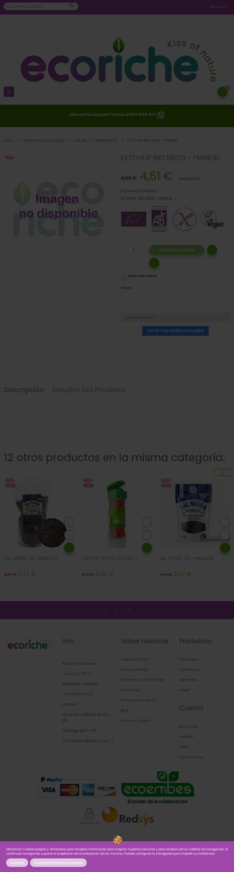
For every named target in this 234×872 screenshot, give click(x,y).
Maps (105, 740)
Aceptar (17, 863)
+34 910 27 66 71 (76, 673)
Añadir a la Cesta (176, 250)
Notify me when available (175, 331)
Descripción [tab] (24, 389)
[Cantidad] (133, 250)
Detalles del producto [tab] (89, 389)
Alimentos (188, 679)
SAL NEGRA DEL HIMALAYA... (31, 558)
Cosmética (189, 669)
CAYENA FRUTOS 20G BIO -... (111, 558)
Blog (124, 710)
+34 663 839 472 (77, 694)
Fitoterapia (189, 659)
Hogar (184, 689)
